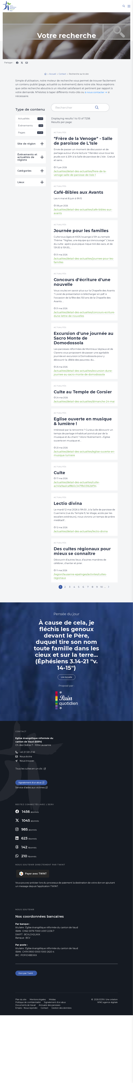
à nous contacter (95, 92)
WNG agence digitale (107, 1070)
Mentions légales (38, 1067)
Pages (30, 133)
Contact (44, 1076)
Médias (52, 1067)
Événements (30, 125)
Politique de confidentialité (28, 1070)
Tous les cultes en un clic (29, 835)
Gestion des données (61, 1076)
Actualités (30, 118)
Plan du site (20, 1067)
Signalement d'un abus (31, 849)
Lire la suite (66, 743)
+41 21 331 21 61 (27, 818)
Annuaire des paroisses (49, 1073)
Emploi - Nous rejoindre (26, 1076)
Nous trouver (27, 828)
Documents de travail (25, 1073)
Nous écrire (26, 823)
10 (110, 647)
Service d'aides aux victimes (30, 855)
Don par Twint (26, 1040)
